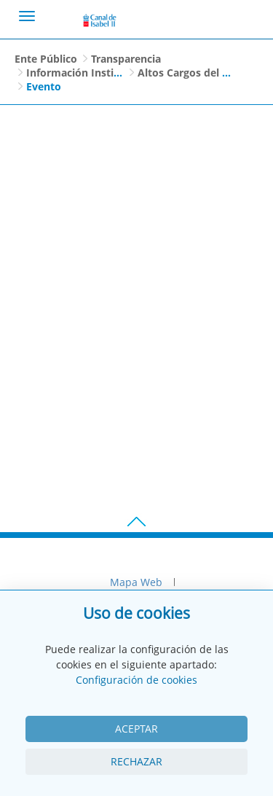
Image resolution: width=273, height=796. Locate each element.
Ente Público (46, 59)
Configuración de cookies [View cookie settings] (136, 680)
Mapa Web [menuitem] (136, 582)
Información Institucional (90, 72)
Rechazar (136, 761)
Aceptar (136, 728)
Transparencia (126, 59)
